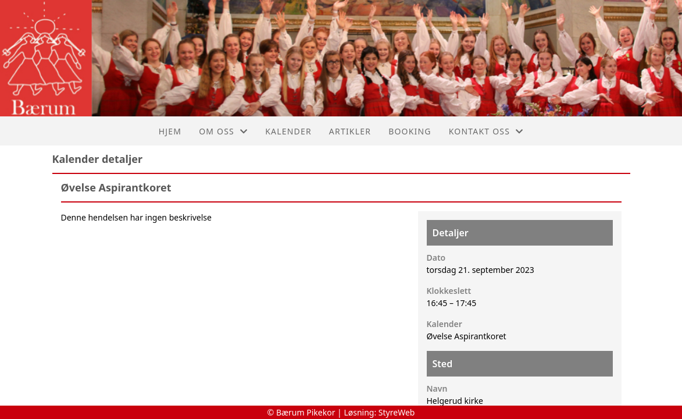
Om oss (223, 131)
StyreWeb (397, 412)
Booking (409, 131)
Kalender (288, 131)
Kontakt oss (486, 131)
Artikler (350, 131)
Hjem (170, 131)
